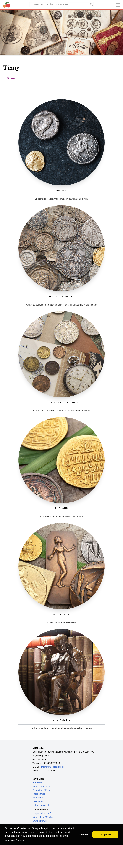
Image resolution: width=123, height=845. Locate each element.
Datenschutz (38, 801)
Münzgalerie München (43, 817)
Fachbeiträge (38, 794)
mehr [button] (21, 840)
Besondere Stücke (41, 790)
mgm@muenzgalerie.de (53, 767)
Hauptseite (37, 782)
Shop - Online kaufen (42, 813)
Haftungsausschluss (42, 805)
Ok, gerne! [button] (105, 834)
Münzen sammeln (41, 786)
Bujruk (11, 78)
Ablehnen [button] (84, 834)
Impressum (37, 797)
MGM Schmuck (39, 821)
